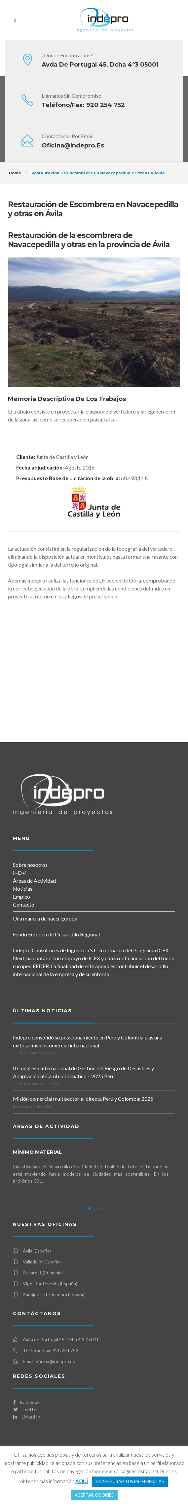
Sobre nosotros (30, 865)
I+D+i (19, 872)
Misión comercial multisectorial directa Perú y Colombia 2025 (83, 1098)
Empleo (21, 896)
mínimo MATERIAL (37, 1152)
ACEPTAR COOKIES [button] (94, 1495)
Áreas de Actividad (34, 880)
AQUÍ (81, 1481)
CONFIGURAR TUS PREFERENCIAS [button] (130, 1481)
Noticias (22, 888)
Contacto (23, 904)
